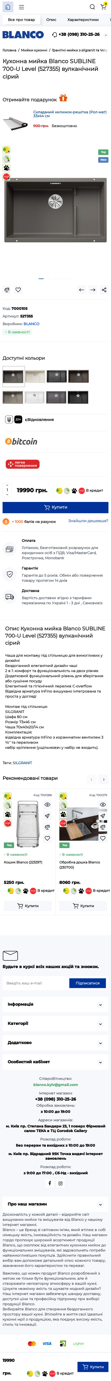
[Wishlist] (18, 290)
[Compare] (7, 290)
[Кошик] (103, 7)
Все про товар (21, 19)
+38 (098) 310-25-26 (75, 35)
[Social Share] (104, 290)
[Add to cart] (28, 906)
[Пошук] (92, 7)
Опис (51, 19)
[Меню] (21, 7)
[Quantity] (7, 490)
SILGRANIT (22, 763)
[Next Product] (92, 290)
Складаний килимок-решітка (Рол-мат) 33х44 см (70, 114)
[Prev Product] (81, 290)
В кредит (79, 490)
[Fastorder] (47, 816)
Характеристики (83, 19)
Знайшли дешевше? (88, 520)
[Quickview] (47, 804)
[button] (91, 779)
